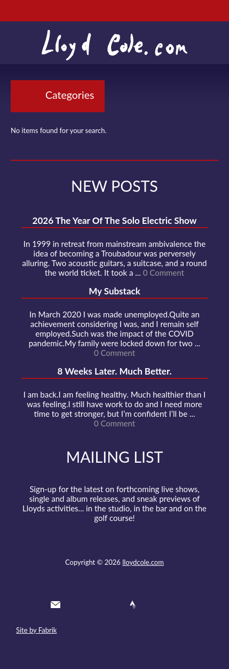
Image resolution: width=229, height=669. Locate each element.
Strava (133, 604)
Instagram (152, 604)
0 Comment (163, 272)
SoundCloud (113, 604)
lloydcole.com (143, 562)
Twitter (74, 604)
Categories (69, 95)
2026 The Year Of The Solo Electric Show (115, 220)
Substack (171, 604)
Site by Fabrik (36, 630)
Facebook (94, 604)
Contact (55, 604)
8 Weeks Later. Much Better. (114, 371)
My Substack (114, 291)
